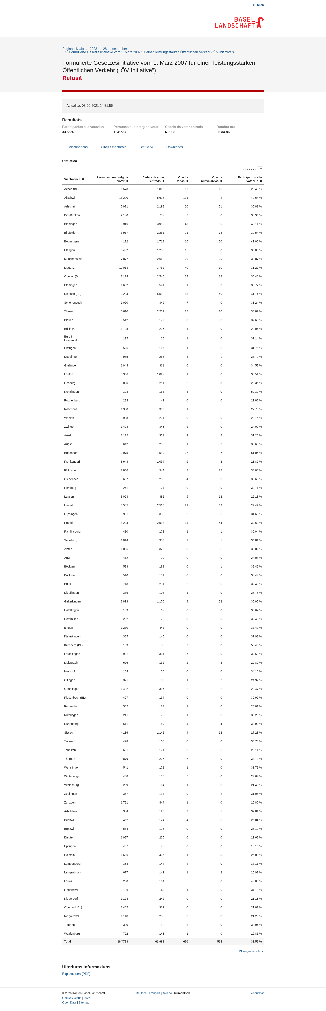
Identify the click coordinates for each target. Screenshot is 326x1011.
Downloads (174, 147)
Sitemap (84, 1002)
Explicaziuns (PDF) (76, 974)
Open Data (69, 1002)
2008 (93, 49)
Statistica (146, 147)
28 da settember (115, 49)
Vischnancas (78, 147)
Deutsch (141, 993)
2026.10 (89, 998)
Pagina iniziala (73, 49)
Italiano (167, 993)
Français (154, 993)
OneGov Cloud (72, 998)
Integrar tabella (251, 951)
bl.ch (260, 5)
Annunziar (257, 993)
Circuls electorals (113, 147)
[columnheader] (75, 179)
